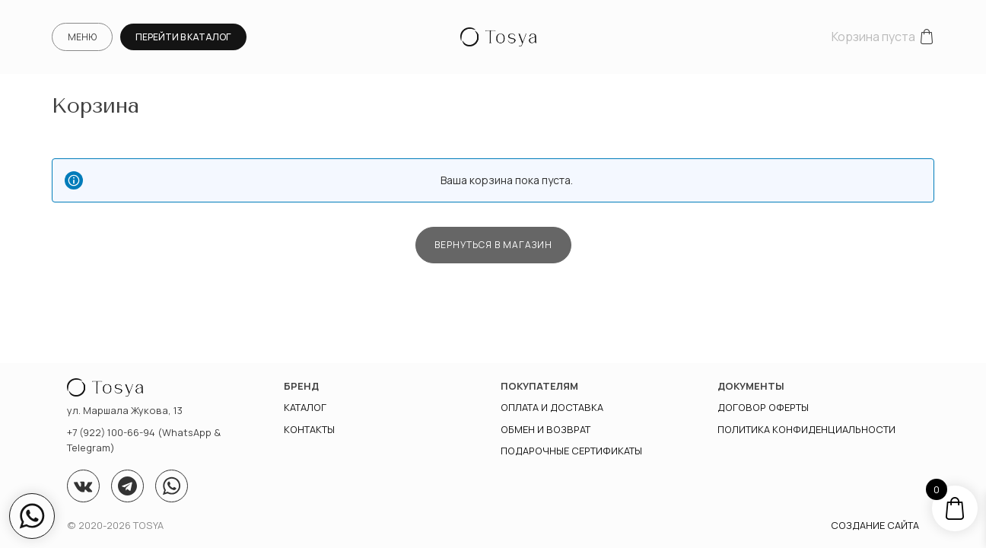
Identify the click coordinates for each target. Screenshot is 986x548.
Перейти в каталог (183, 36)
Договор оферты (763, 407)
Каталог (305, 407)
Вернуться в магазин (493, 244)
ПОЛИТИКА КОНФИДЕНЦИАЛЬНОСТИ (806, 429)
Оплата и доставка (552, 407)
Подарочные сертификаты (571, 450)
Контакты (309, 429)
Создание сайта (875, 525)
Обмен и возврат (545, 429)
